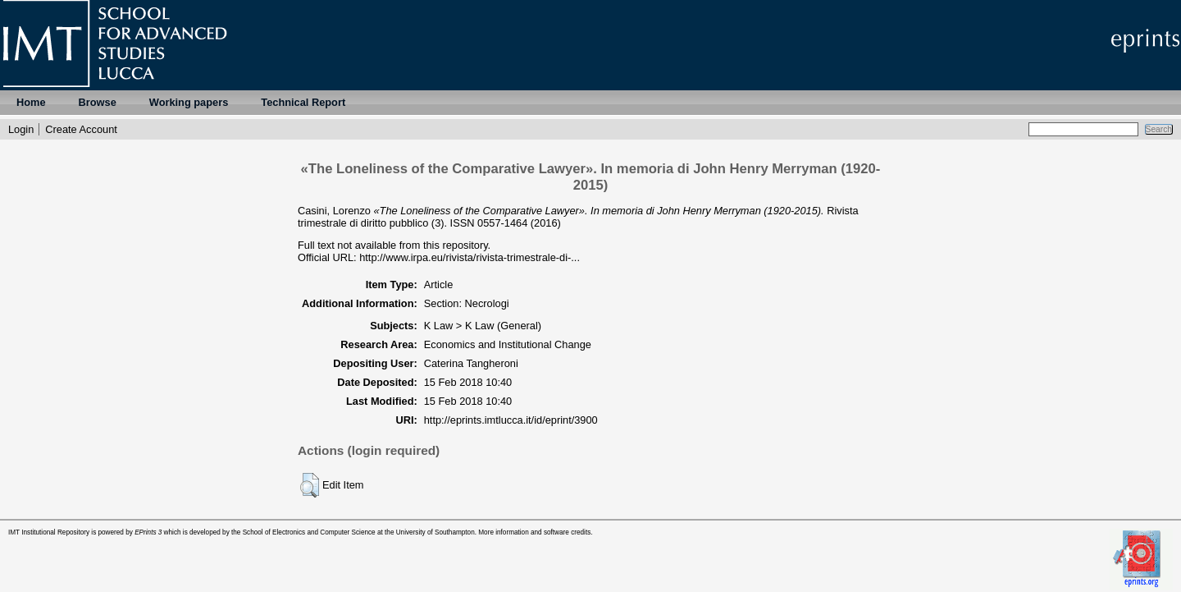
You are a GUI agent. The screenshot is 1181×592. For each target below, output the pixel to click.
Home (31, 102)
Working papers (188, 102)
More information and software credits (534, 532)
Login (21, 129)
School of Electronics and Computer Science (309, 532)
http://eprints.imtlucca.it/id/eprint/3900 (511, 420)
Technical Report (303, 102)
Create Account (81, 129)
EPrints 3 (148, 532)
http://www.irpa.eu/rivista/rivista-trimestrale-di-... (469, 257)
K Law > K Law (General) (482, 325)
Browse (97, 102)
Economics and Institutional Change (507, 344)
